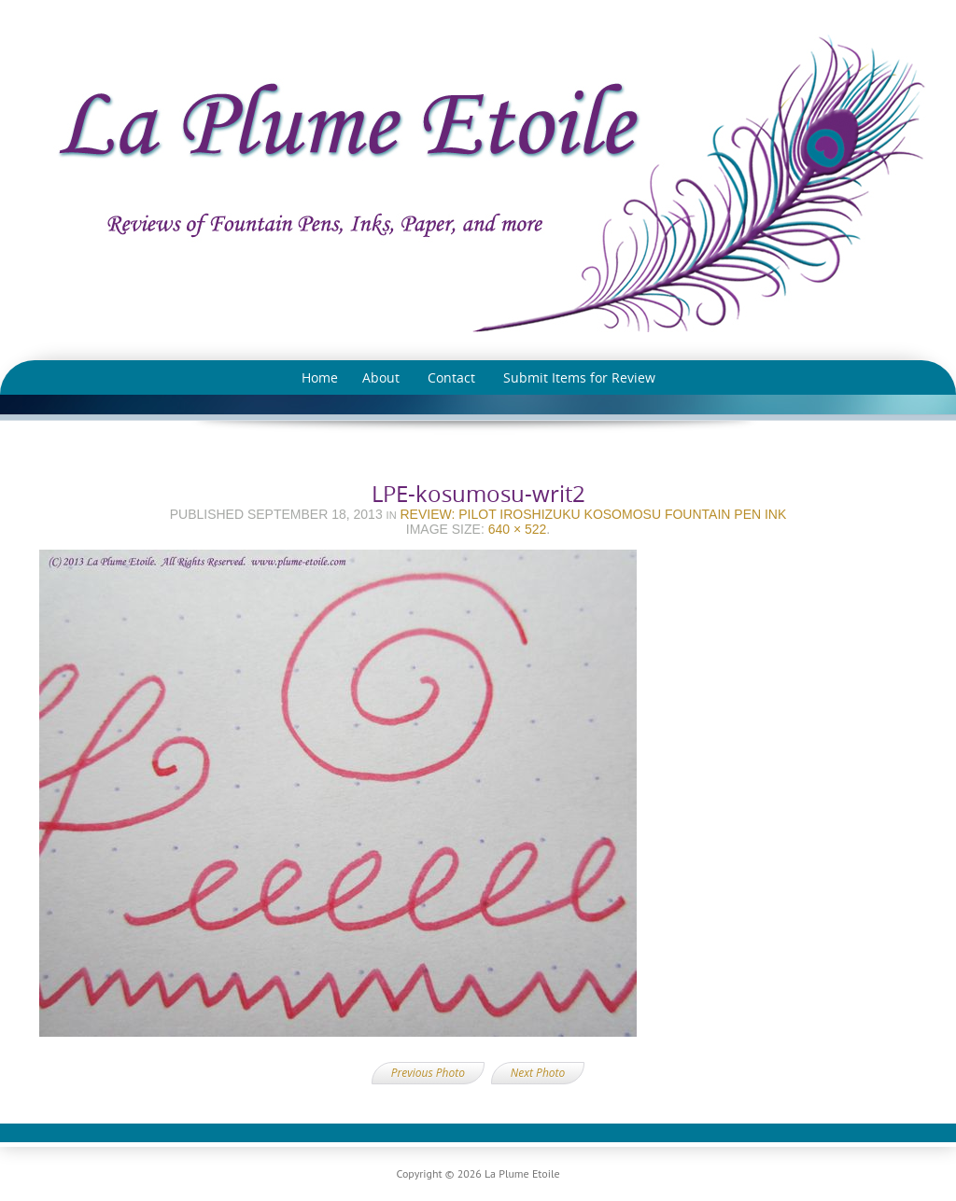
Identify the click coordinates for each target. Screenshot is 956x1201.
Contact (451, 377)
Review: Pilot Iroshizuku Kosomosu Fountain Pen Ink (593, 514)
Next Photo (538, 1073)
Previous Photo (428, 1073)
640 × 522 (517, 529)
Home (320, 377)
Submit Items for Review (579, 377)
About (381, 377)
